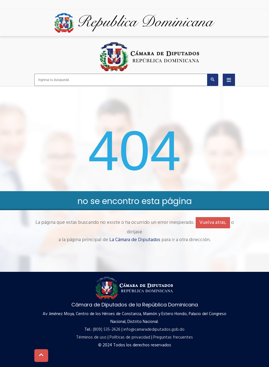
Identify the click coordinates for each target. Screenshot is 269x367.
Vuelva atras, (212, 223)
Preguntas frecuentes (173, 337)
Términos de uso (91, 337)
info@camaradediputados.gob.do (154, 329)
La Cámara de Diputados (134, 240)
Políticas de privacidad (130, 337)
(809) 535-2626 (106, 329)
